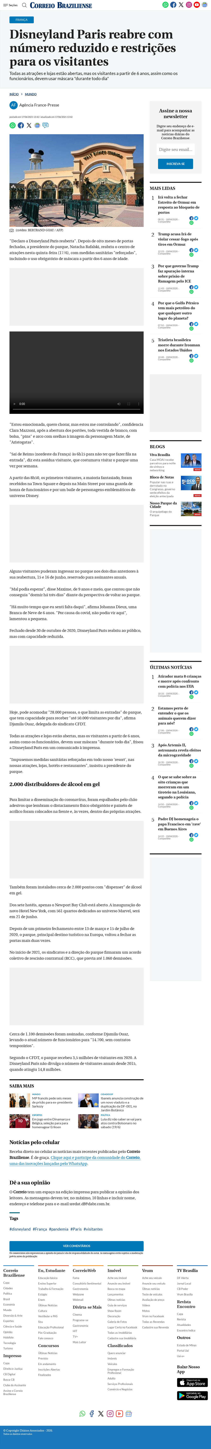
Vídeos (146, 1305)
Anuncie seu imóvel (119, 1283)
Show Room (114, 1310)
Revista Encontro (186, 1304)
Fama (76, 1278)
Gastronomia (80, 1288)
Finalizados (44, 1375)
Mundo (30, 94)
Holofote (8, 1337)
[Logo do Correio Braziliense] (61, 5)
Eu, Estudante (51, 1270)
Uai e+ (181, 1356)
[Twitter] (181, 7)
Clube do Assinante (14, 1385)
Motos (146, 1310)
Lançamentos (115, 1294)
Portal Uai (183, 1350)
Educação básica (47, 1278)
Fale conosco (45, 1338)
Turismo (8, 1348)
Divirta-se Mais (87, 1307)
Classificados (120, 1345)
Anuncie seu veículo (153, 1283)
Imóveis (112, 1358)
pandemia (59, 1229)
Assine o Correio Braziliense (13, 1392)
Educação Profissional (51, 1327)
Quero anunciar (117, 1353)
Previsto (43, 1358)
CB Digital (9, 1374)
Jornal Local (184, 1283)
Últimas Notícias (47, 1305)
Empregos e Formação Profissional (121, 1371)
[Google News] (205, 7)
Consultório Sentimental (87, 1283)
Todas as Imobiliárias (120, 1332)
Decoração (114, 1316)
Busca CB (8, 1379)
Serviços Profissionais (120, 1384)
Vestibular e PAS (47, 1316)
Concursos (48, 1345)
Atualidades (184, 1324)
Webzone (78, 1294)
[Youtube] (197, 7)
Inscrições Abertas (49, 1369)
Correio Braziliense (14, 1273)
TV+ (75, 1336)
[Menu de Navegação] (11, 5)
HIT (75, 1331)
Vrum (147, 1270)
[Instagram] (189, 7)
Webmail (78, 1299)
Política (7, 1293)
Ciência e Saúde (12, 1326)
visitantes (94, 1229)
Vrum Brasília (185, 1294)
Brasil (6, 1299)
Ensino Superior (47, 1283)
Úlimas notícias (116, 1299)
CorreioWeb (84, 1270)
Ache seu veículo (152, 1278)
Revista (181, 1319)
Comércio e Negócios (120, 1389)
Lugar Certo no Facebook (122, 1327)
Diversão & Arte (12, 1315)
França (41, 1229)
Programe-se (80, 1320)
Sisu (40, 1321)
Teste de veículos (152, 1294)
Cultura (42, 1310)
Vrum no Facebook (153, 1316)
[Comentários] (45, 127)
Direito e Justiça (12, 1368)
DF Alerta (183, 1278)
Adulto (111, 1378)
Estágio (42, 1294)
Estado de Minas (187, 1345)
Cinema (77, 1314)
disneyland (21, 1229)
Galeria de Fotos (117, 1321)
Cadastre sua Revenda (155, 1327)
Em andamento (47, 1364)
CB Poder (182, 1288)
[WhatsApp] (165, 7)
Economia (9, 1304)
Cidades (8, 1288)
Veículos (112, 1364)
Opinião (7, 1332)
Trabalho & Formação (50, 1288)
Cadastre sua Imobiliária (122, 1338)
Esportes (8, 1321)
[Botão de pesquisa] (23, 5)
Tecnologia (9, 1343)
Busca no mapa (116, 1288)
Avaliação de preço (153, 1299)
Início (14, 94)
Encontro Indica (186, 1330)
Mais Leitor (79, 1342)
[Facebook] (173, 7)
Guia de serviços (117, 1305)
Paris (77, 1229)
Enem (41, 1299)
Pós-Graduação (47, 1332)
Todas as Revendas (153, 1321)
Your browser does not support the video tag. (76, 372)
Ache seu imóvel (117, 1278)
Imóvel (114, 1270)
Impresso (12, 1355)
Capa (6, 1282)
